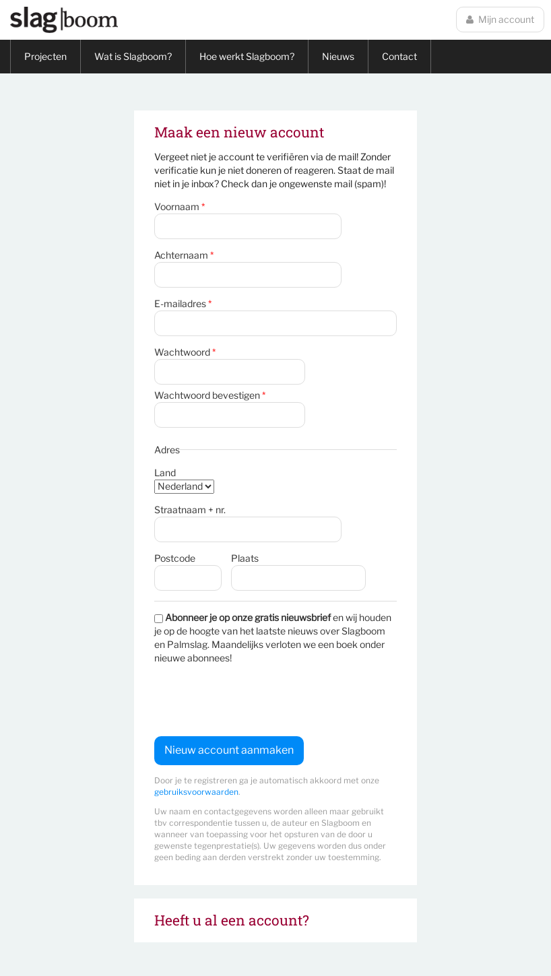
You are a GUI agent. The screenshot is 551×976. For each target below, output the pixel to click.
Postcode (174, 558)
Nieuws (338, 56)
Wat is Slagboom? (133, 56)
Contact (399, 56)
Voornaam (179, 206)
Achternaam (184, 255)
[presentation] (256, 700)
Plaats (245, 558)
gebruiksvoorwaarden (196, 792)
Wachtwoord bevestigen (209, 395)
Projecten (45, 56)
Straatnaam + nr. (190, 509)
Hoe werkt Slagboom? (246, 56)
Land (165, 472)
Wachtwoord (185, 352)
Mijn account (500, 19)
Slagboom (64, 20)
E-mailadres (183, 303)
